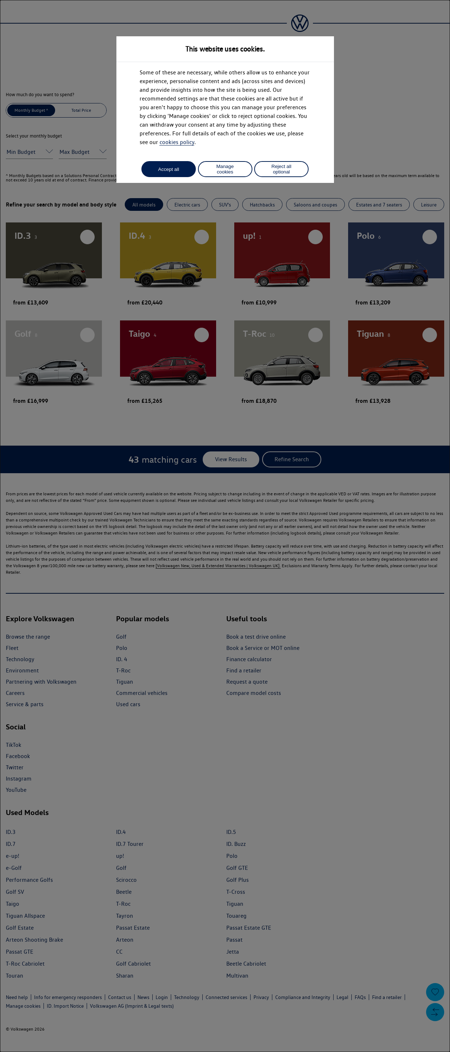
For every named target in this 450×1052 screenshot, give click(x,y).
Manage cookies (225, 169)
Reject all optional (282, 169)
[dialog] (225, 526)
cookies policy (177, 142)
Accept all (168, 169)
